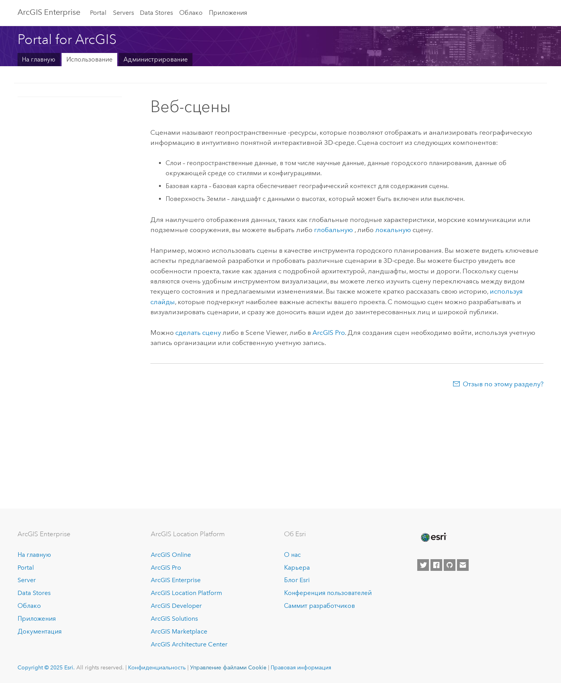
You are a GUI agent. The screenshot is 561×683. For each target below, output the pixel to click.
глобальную (334, 230)
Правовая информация (301, 667)
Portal (98, 12)
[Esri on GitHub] (449, 565)
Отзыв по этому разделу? (503, 384)
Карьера (297, 567)
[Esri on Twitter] (423, 565)
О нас (292, 554)
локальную (393, 230)
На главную (38, 59)
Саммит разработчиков (319, 605)
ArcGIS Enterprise (49, 12)
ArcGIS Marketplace (179, 631)
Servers (123, 12)
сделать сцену (198, 332)
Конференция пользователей (328, 593)
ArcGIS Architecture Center (189, 644)
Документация (40, 631)
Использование (89, 59)
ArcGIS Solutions (174, 618)
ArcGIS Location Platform (186, 593)
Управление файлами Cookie (228, 667)
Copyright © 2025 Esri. (46, 667)
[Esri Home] (433, 537)
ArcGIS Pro (166, 567)
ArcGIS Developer (176, 605)
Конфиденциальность (157, 667)
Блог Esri (297, 580)
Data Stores (156, 12)
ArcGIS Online (171, 554)
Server (27, 580)
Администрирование (155, 59)
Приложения (228, 12)
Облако (191, 12)
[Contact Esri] (463, 565)
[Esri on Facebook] (436, 565)
